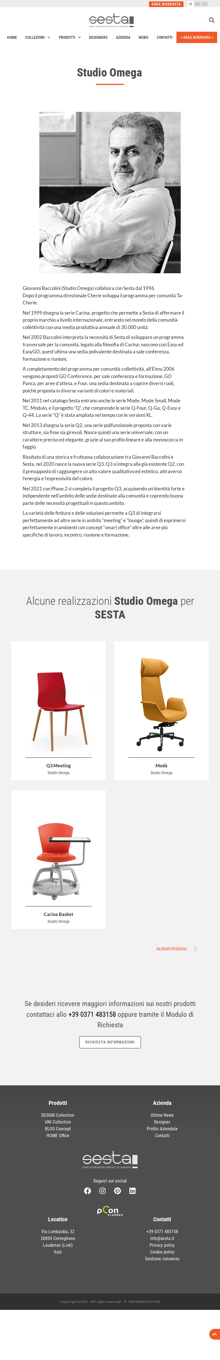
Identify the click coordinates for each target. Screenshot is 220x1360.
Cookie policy (162, 1290)
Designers (98, 37)
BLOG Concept (58, 1128)
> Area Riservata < (197, 37)
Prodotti (70, 37)
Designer (162, 1122)
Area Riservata (166, 4)
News (143, 37)
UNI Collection (58, 1122)
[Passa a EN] (197, 4)
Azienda (123, 37)
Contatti (164, 37)
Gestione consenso (162, 1297)
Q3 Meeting (58, 765)
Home (12, 37)
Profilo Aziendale (162, 1128)
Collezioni (37, 37)
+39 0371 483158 (92, 1014)
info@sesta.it (162, 1276)
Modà (161, 765)
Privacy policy (162, 1283)
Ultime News (162, 1115)
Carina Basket (58, 914)
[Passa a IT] (191, 4)
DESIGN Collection (57, 1115)
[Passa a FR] (204, 4)
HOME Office (57, 1135)
